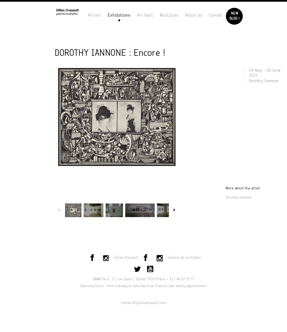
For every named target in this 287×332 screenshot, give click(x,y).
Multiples (169, 15)
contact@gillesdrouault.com (143, 303)
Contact (216, 15)
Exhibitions (119, 15)
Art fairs (145, 15)
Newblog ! (234, 16)
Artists (94, 15)
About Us (193, 15)
